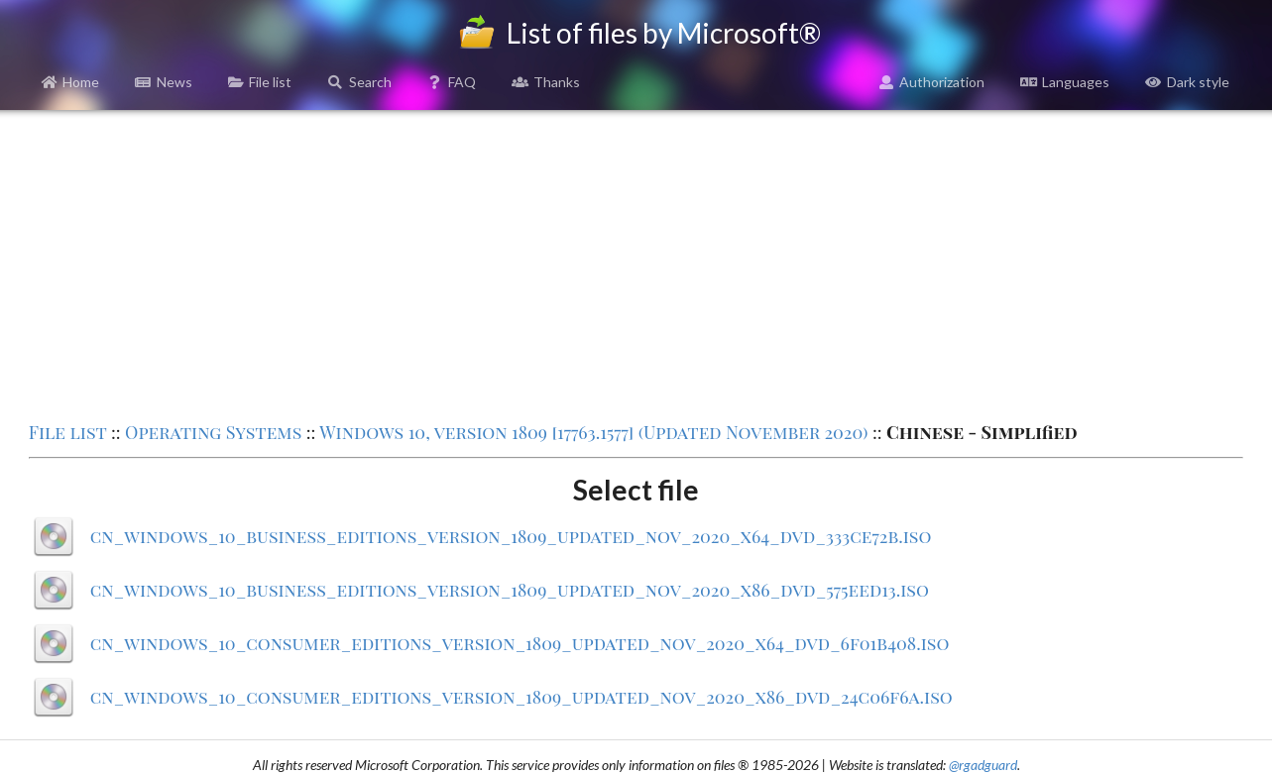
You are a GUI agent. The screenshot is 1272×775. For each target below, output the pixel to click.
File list (260, 81)
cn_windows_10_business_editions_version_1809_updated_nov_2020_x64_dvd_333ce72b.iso (511, 536)
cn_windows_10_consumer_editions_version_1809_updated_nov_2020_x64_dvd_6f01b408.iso (520, 643)
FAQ (452, 81)
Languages (1064, 81)
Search (359, 81)
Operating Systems (213, 432)
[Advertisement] (635, 263)
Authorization (931, 81)
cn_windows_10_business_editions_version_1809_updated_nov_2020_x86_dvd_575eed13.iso (509, 590)
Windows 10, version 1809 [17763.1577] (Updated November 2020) (593, 432)
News (163, 81)
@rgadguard (983, 764)
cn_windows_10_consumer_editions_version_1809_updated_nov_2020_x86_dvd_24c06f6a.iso (521, 697)
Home (71, 81)
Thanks (546, 81)
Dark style (1187, 81)
